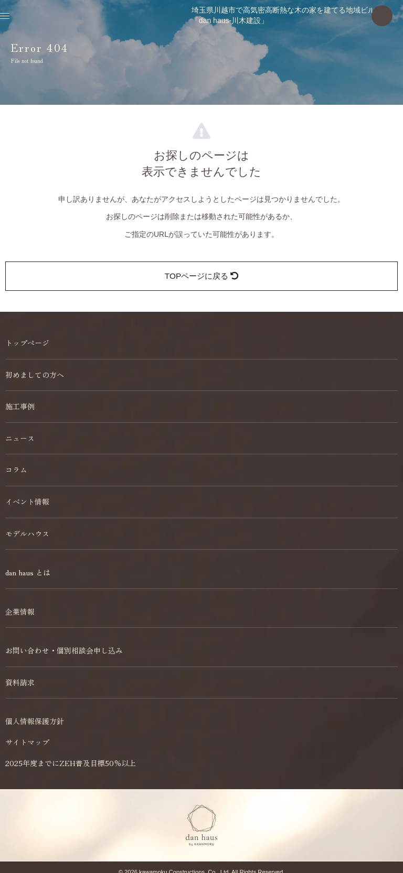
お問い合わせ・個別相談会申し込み (64, 650)
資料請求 (20, 682)
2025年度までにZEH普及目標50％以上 (70, 763)
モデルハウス (27, 533)
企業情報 (20, 611)
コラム (16, 469)
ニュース (20, 438)
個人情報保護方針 (34, 721)
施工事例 (20, 406)
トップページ (27, 342)
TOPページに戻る (201, 275)
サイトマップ (27, 742)
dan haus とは (27, 572)
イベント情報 (27, 501)
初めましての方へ (34, 374)
